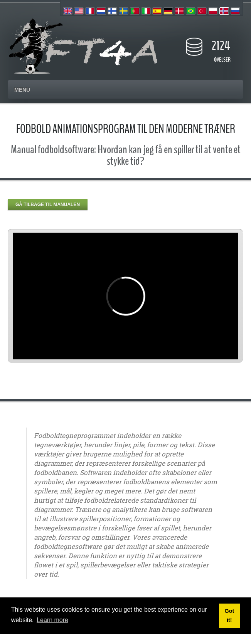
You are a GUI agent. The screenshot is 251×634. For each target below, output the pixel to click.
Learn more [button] (52, 620)
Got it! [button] (229, 615)
